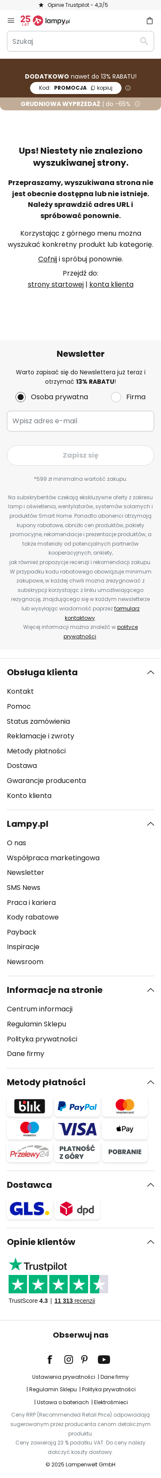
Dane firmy (25, 1054)
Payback (21, 932)
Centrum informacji (40, 1009)
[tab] (80, 734)
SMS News (23, 887)
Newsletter (25, 872)
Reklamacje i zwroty (40, 736)
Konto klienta (29, 796)
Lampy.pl (28, 824)
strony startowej (56, 284)
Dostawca (29, 1185)
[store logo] (50, 20)
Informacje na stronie (55, 990)
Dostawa (22, 766)
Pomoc (19, 706)
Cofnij (47, 259)
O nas (16, 843)
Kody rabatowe (33, 917)
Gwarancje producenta (46, 781)
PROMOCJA (75, 87)
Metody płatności (36, 751)
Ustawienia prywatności (63, 1377)
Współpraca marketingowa (53, 858)
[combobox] (80, 41)
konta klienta (111, 284)
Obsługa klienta (42, 672)
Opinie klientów (41, 1242)
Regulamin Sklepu (36, 1024)
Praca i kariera (31, 902)
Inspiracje (23, 947)
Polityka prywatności (42, 1039)
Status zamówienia (38, 721)
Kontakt (20, 691)
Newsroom (25, 962)
